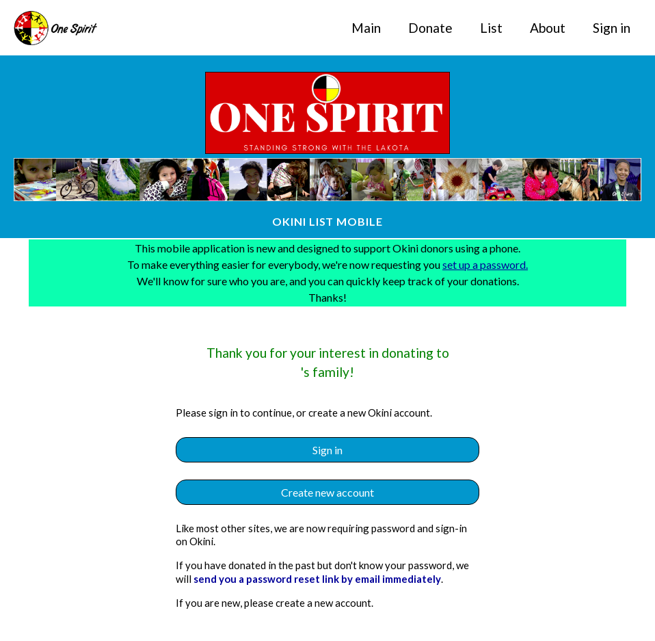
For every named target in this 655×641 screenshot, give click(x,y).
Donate (430, 28)
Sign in (611, 28)
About (547, 28)
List (491, 28)
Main (366, 28)
